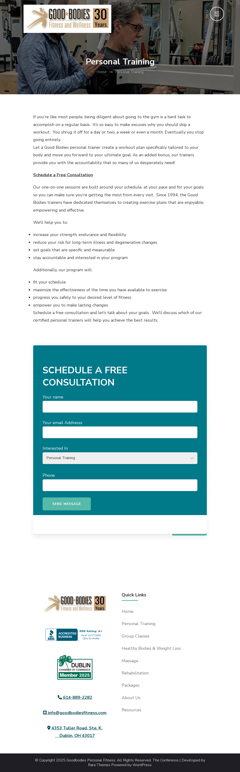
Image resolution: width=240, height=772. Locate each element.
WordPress (142, 765)
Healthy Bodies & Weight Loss (151, 648)
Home (127, 611)
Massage (130, 661)
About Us (131, 698)
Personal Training (139, 623)
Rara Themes (99, 765)
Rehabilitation (135, 673)
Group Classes (135, 636)
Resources (131, 710)
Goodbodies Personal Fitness (90, 760)
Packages (131, 685)
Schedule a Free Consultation (63, 175)
